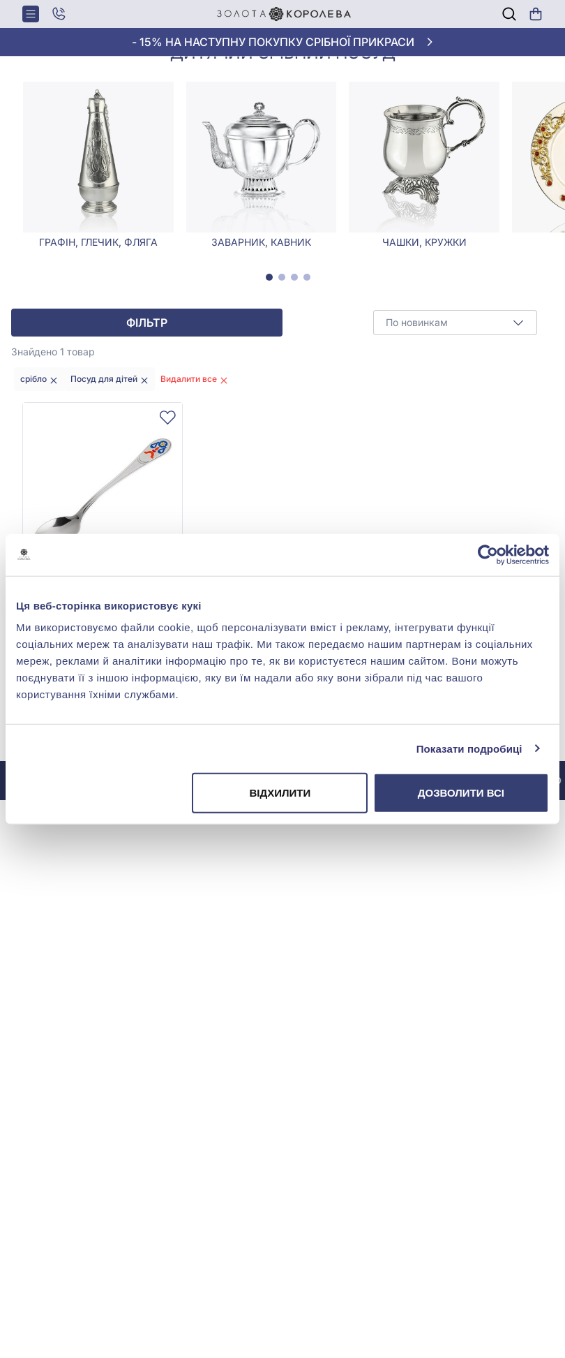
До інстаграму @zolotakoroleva (152, 836)
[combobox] (455, 378)
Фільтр (146, 378)
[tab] (269, 333)
